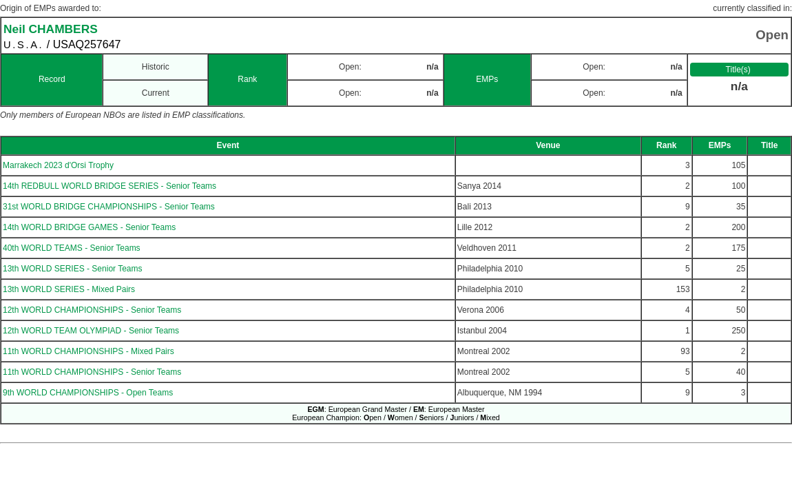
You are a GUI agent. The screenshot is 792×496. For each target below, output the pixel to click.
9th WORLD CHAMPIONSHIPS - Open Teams (88, 392)
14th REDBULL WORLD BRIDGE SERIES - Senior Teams (109, 186)
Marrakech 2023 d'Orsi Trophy (58, 165)
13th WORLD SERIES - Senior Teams (73, 268)
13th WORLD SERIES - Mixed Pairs (69, 289)
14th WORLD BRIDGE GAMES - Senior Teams (89, 227)
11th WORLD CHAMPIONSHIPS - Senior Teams (92, 372)
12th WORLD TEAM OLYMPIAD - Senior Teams (91, 330)
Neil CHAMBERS (50, 29)
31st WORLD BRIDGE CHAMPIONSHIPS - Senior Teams (109, 206)
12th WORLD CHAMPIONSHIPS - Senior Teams (92, 310)
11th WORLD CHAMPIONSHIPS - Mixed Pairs (88, 351)
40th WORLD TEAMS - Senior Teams (71, 248)
